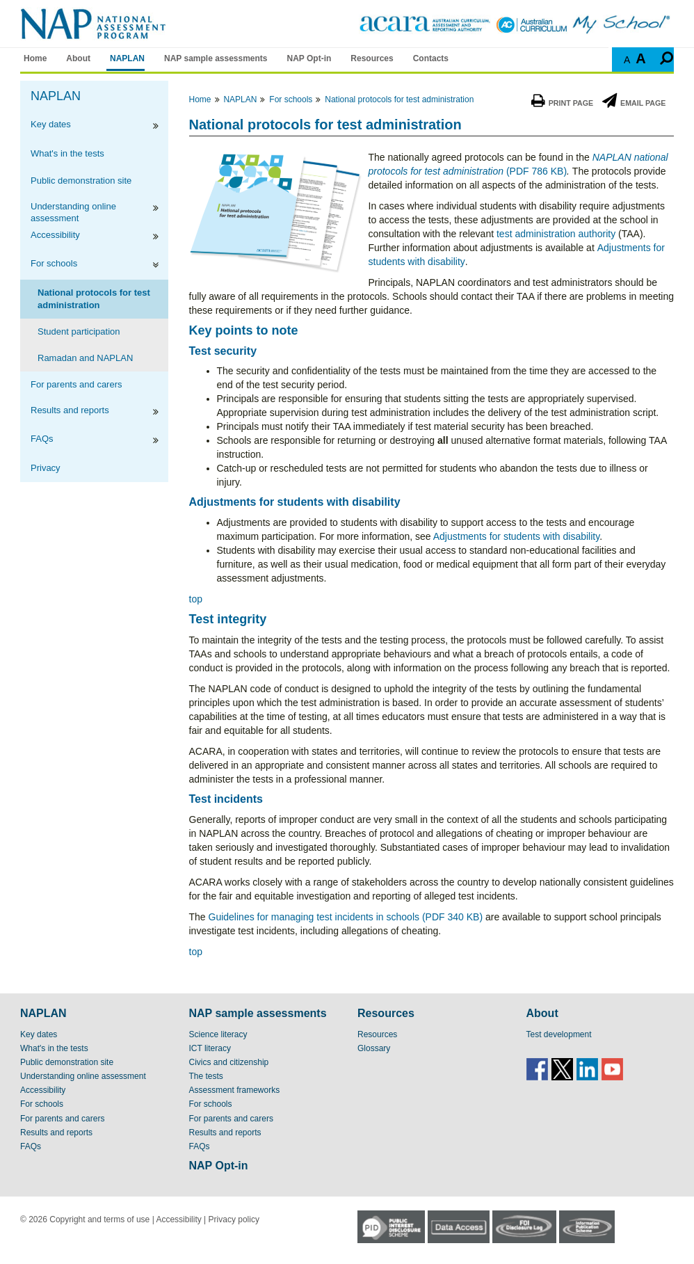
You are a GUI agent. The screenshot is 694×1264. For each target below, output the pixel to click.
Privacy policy (234, 1219)
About (78, 58)
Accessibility (55, 235)
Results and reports (70, 410)
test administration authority (556, 233)
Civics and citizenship (229, 1062)
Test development (559, 1034)
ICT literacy (210, 1048)
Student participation (79, 331)
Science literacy (218, 1034)
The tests (206, 1076)
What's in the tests (67, 153)
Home (35, 58)
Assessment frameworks (234, 1090)
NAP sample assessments (216, 58)
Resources (371, 58)
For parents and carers (76, 384)
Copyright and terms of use (99, 1219)
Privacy (45, 468)
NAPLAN (127, 58)
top (195, 599)
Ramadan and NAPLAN (85, 358)
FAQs (42, 438)
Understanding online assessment (73, 212)
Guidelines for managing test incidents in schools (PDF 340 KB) (346, 916)
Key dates (51, 124)
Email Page (633, 103)
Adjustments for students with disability (516, 536)
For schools (54, 263)
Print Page (562, 103)
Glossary (373, 1048)
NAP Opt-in (309, 58)
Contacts (431, 58)
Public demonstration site (81, 180)
